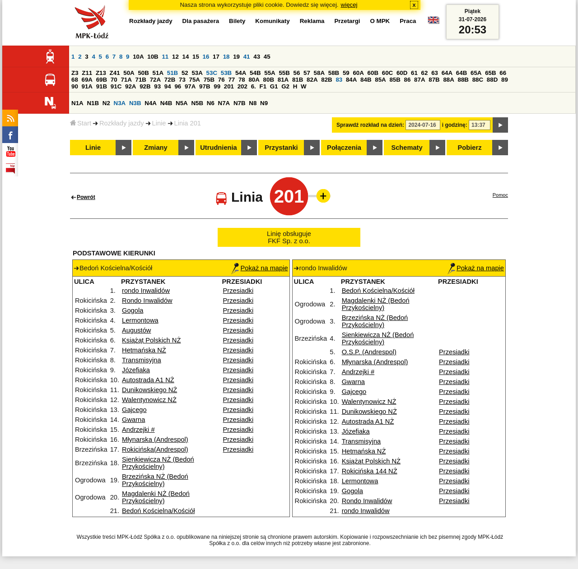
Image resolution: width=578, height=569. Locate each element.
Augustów (136, 330)
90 (74, 86)
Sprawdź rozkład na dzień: (370, 125)
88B (463, 79)
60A (358, 72)
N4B (166, 103)
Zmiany (155, 147)
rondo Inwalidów (146, 290)
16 (206, 56)
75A (194, 79)
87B (434, 79)
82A (312, 79)
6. (253, 86)
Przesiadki (238, 290)
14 (185, 56)
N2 (106, 103)
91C (116, 86)
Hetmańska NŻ (144, 350)
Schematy (406, 147)
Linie (159, 123)
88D (492, 79)
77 (231, 79)
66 (502, 72)
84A (351, 79)
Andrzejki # (138, 429)
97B (204, 86)
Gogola (132, 310)
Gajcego (134, 409)
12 (175, 56)
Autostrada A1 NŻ (148, 380)
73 (182, 79)
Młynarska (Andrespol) (155, 439)
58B (333, 72)
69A (87, 79)
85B (394, 79)
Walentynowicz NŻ (149, 399)
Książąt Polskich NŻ (151, 340)
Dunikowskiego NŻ (149, 389)
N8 (252, 103)
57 (306, 72)
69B (101, 79)
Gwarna (133, 419)
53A (196, 72)
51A (158, 72)
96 (177, 86)
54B (255, 72)
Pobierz (470, 147)
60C (387, 72)
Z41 (115, 72)
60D (401, 72)
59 (346, 72)
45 (267, 56)
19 (236, 56)
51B (172, 72)
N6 (210, 103)
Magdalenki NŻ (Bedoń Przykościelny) (156, 497)
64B (461, 72)
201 (229, 86)
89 (504, 79)
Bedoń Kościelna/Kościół (158, 510)
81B (297, 79)
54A (240, 72)
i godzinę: (454, 125)
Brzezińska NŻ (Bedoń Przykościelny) (155, 480)
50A (128, 72)
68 (74, 79)
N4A (150, 103)
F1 (262, 86)
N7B (239, 103)
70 (114, 79)
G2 (285, 86)
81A (283, 79)
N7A (224, 103)
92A (130, 86)
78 (241, 79)
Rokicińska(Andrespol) (155, 449)
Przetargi (347, 21)
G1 (274, 86)
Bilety (237, 21)
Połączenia (344, 147)
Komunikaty (272, 21)
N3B (135, 103)
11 (165, 56)
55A (269, 72)
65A (476, 72)
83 (339, 79)
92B (145, 86)
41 (246, 56)
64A (447, 72)
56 (297, 72)
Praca (408, 21)
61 (414, 72)
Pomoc (500, 195)
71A (126, 79)
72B (169, 79)
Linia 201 (187, 123)
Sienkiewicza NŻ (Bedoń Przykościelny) (158, 463)
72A (155, 79)
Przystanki (281, 147)
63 (434, 72)
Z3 (75, 72)
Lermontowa (140, 320)
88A (448, 79)
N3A (120, 103)
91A (87, 86)
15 (195, 56)
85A (380, 79)
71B (140, 79)
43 (256, 56)
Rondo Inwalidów (147, 300)
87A (419, 79)
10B (152, 56)
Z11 (87, 72)
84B (365, 79)
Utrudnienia (218, 147)
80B (268, 79)
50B (143, 72)
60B (373, 72)
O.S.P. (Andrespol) (369, 352)
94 (167, 86)
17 (216, 56)
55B (284, 72)
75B (209, 79)
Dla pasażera (200, 21)
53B (226, 72)
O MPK (380, 21)
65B (490, 72)
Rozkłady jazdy (121, 123)
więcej (349, 4)
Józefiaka (136, 370)
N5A (182, 103)
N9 (264, 103)
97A (190, 86)
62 (424, 72)
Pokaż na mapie (259, 268)
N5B (197, 103)
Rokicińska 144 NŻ (369, 471)
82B (326, 79)
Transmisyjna (141, 360)
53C (211, 72)
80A (253, 79)
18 (226, 56)
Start (80, 123)
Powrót (86, 197)
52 (185, 72)
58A (319, 72)
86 (407, 79)
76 (221, 79)
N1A (77, 103)
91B (101, 86)
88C (477, 79)
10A (138, 56)
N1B (93, 103)
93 (157, 86)
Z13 (101, 72)
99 (217, 86)
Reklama (312, 21)
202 (242, 86)
